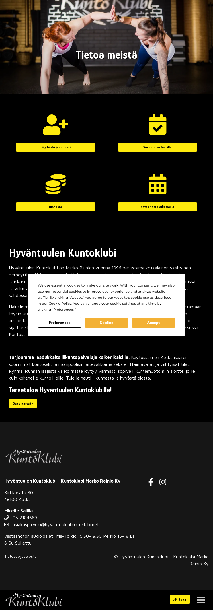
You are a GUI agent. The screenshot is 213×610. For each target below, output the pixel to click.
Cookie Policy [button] (60, 303)
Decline (107, 322)
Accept (153, 322)
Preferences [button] (63, 309)
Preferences (59, 322)
